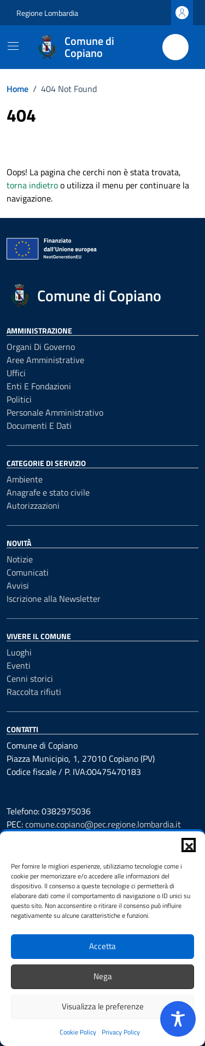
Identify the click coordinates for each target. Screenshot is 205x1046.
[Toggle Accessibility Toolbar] (178, 1019)
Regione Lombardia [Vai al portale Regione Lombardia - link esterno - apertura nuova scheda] (47, 13)
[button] (188, 845)
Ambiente (25, 479)
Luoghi (19, 652)
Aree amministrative (45, 359)
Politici (19, 399)
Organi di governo (41, 346)
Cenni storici (30, 678)
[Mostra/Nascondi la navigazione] (13, 46)
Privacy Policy (121, 1032)
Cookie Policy (78, 1032)
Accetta (102, 946)
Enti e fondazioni (39, 386)
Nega (102, 976)
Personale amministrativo (55, 412)
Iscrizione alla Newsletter (54, 598)
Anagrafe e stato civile (48, 492)
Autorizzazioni (33, 505)
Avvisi (18, 585)
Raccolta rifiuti (34, 691)
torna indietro (32, 185)
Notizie (20, 559)
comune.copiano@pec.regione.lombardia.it (103, 824)
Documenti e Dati (39, 425)
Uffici (16, 373)
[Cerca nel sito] (175, 47)
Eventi (19, 665)
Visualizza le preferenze (103, 1006)
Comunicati (28, 572)
